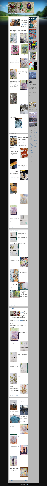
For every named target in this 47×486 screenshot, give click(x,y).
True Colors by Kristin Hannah (35, 143)
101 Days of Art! (12, 308)
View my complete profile (31, 90)
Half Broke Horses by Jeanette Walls (35, 137)
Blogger (27, 484)
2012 (30, 162)
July (30, 138)
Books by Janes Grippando (35, 133)
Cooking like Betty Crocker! (31, 147)
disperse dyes (16, 227)
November (31, 134)
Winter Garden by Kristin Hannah (35, 146)
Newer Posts (11, 480)
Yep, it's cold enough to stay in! (31, 152)
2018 (30, 157)
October (31, 135)
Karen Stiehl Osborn (15, 320)
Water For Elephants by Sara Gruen (35, 145)
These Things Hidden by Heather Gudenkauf (35, 142)
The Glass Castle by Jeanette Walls (35, 138)
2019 (30, 156)
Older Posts (26, 480)
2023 (30, 131)
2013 (30, 161)
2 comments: (17, 226)
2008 (30, 165)
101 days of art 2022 (13, 227)
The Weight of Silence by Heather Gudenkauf (35, 140)
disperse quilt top (19, 227)
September (31, 136)
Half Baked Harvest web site (24, 24)
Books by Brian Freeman (35, 130)
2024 (30, 130)
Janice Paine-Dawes (20, 320)
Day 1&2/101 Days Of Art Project (14, 230)
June (30, 139)
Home (10, 15)
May (30, 140)
